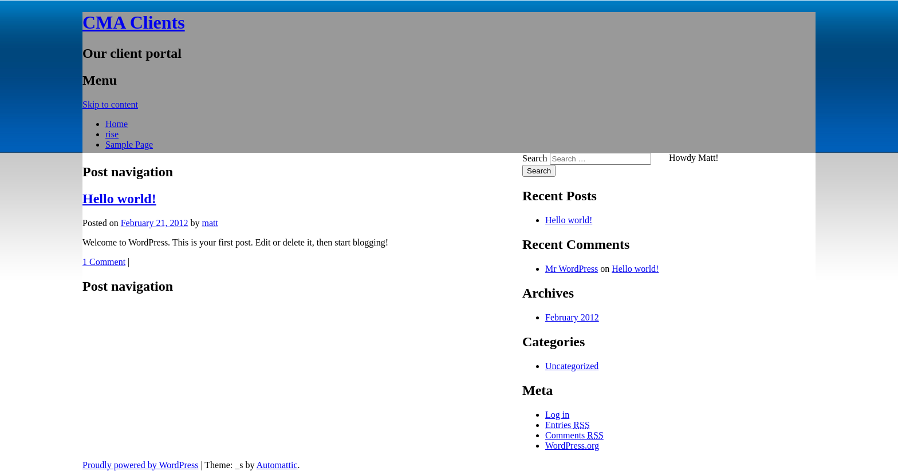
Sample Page (129, 144)
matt (210, 223)
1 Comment (103, 262)
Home (116, 124)
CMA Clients (133, 22)
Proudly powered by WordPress (140, 465)
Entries (567, 425)
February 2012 (572, 317)
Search (535, 158)
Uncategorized (571, 366)
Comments (574, 435)
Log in (557, 414)
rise (112, 134)
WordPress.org (572, 445)
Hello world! (119, 198)
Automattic (277, 465)
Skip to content (110, 104)
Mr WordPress (571, 269)
